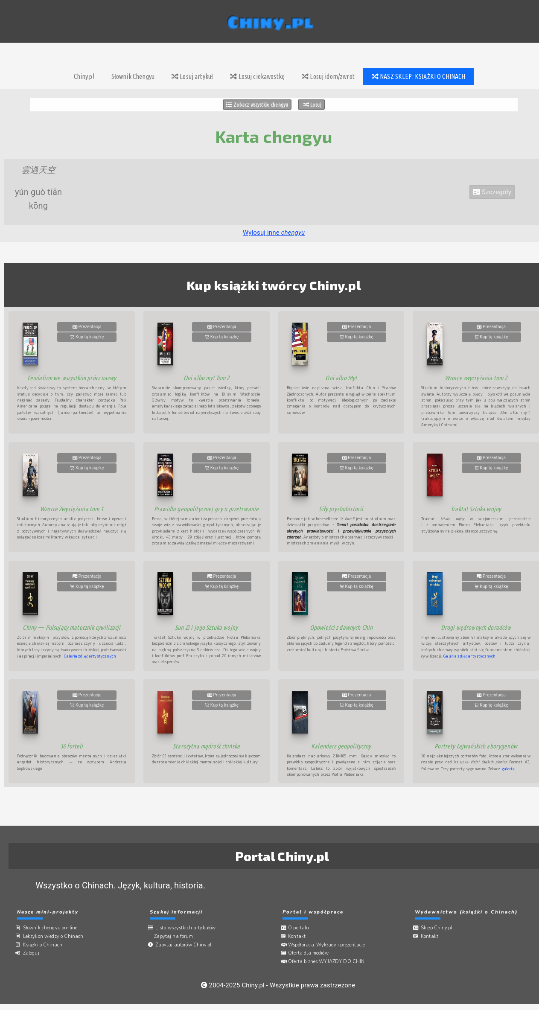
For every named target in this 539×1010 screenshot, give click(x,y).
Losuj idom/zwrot (328, 76)
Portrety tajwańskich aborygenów (475, 746)
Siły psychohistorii (341, 508)
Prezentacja (87, 326)
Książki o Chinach (44, 944)
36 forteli (71, 746)
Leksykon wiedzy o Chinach (55, 936)
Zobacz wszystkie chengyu (257, 105)
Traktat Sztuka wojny (476, 508)
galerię (508, 768)
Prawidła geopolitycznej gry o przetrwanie (206, 508)
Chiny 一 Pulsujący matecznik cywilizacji (71, 627)
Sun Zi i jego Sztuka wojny (206, 627)
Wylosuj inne (274, 232)
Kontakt (298, 936)
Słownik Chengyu (132, 76)
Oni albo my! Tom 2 (207, 377)
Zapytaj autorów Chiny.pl (185, 944)
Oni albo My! (341, 377)
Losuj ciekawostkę (257, 76)
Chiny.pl (84, 76)
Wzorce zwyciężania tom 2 (476, 377)
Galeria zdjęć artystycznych (90, 656)
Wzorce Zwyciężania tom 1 (71, 508)
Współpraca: (328, 944)
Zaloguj (32, 952)
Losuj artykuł (192, 76)
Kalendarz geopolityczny (341, 746)
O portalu (300, 928)
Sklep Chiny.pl (437, 928)
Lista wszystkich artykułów (187, 928)
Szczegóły (492, 192)
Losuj (312, 105)
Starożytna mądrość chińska (206, 746)
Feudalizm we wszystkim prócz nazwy (71, 377)
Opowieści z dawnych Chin (341, 627)
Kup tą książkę (87, 337)
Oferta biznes (328, 960)
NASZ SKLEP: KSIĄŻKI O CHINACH (419, 76)
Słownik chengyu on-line (52, 928)
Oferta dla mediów (310, 952)
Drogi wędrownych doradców (476, 627)
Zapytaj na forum (175, 936)
